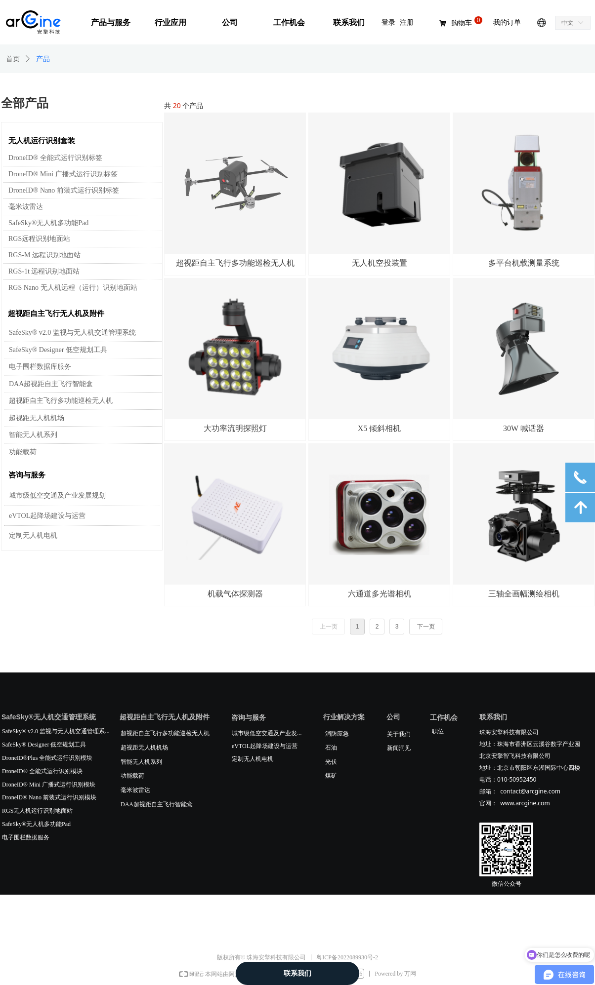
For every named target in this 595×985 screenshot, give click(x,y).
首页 (13, 59)
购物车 (461, 23)
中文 (567, 22)
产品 (43, 59)
